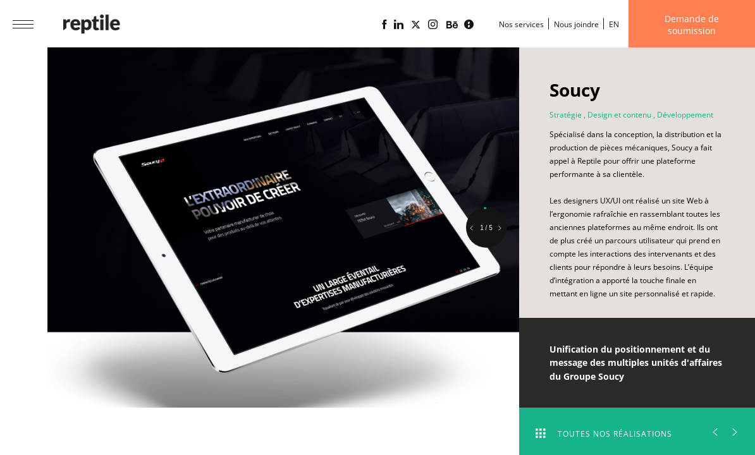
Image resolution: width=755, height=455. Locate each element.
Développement (685, 114)
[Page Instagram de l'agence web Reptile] (433, 24)
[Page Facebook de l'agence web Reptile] (384, 24)
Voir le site (589, 322)
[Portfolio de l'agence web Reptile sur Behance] (452, 25)
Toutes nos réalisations (604, 433)
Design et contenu (619, 114)
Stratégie (565, 114)
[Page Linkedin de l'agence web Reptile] (398, 24)
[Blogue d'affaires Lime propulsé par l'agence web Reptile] (469, 24)
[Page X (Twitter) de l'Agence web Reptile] (415, 24)
